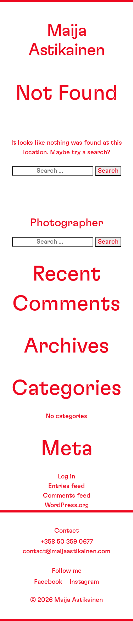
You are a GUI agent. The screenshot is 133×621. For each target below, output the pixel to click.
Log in (66, 476)
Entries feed (66, 486)
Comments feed (66, 496)
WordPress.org (67, 505)
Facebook (48, 582)
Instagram (84, 582)
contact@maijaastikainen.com (66, 551)
